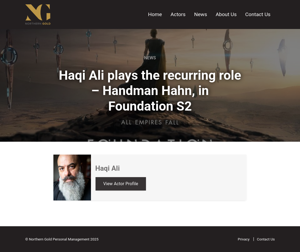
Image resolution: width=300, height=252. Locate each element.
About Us (226, 14)
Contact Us (257, 14)
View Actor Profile (120, 183)
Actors (177, 14)
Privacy (244, 239)
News (200, 14)
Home (155, 14)
